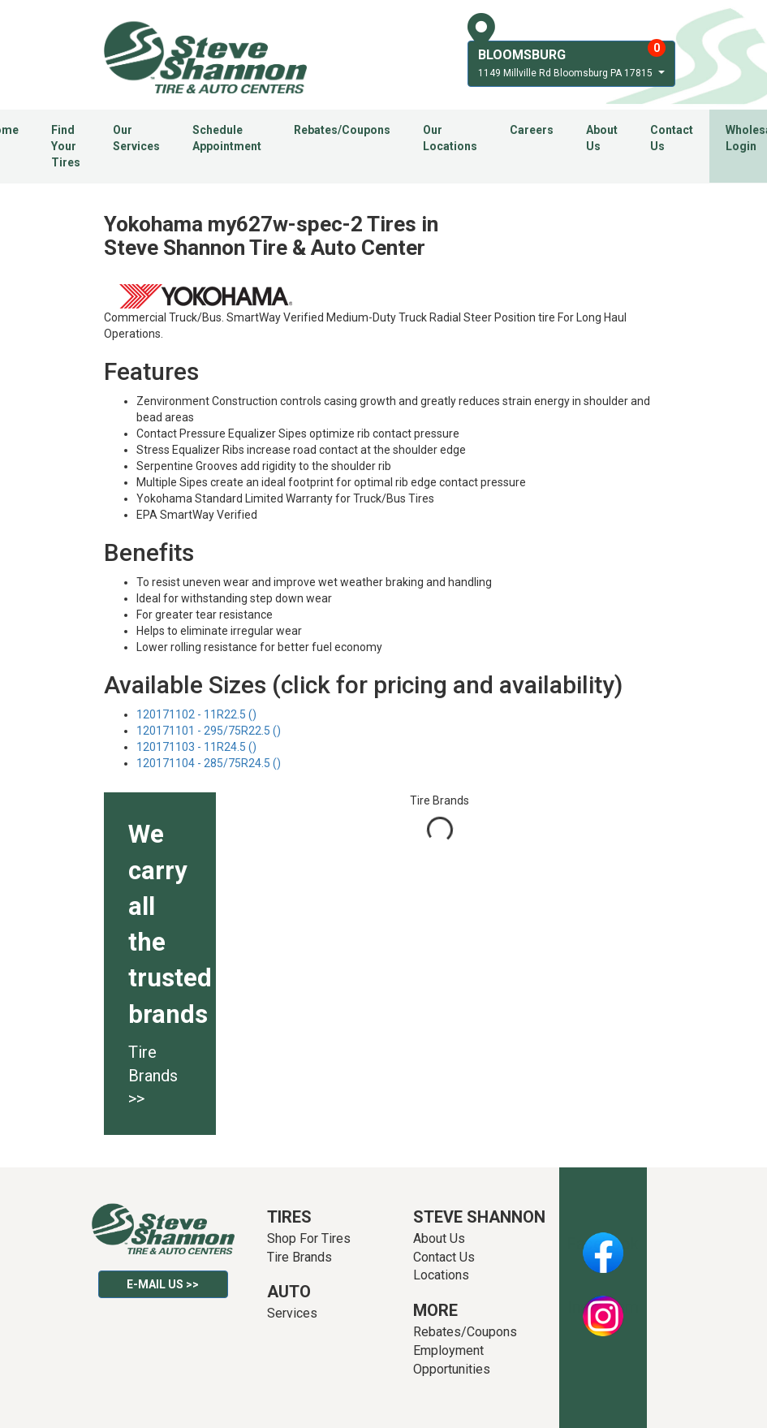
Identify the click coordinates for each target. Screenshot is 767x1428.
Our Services (136, 138)
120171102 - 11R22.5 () (196, 714)
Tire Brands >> (153, 1075)
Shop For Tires (309, 1238)
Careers (532, 129)
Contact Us (671, 138)
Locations (441, 1275)
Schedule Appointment (226, 138)
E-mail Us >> (163, 1284)
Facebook (603, 1243)
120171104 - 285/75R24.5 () (208, 763)
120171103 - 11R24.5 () (196, 746)
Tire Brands (299, 1257)
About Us (602, 138)
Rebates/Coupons (342, 129)
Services (292, 1313)
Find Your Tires (65, 146)
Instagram (603, 1307)
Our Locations (450, 138)
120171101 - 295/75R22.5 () (208, 730)
